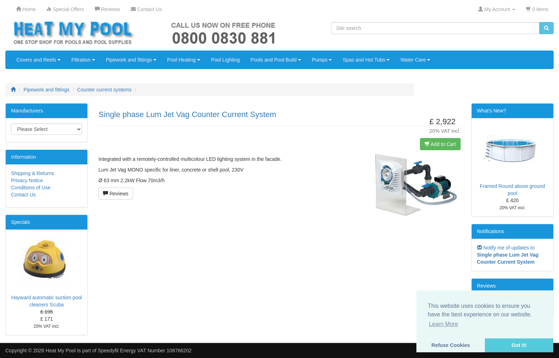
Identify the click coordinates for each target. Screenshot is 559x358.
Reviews (115, 193)
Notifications (490, 231)
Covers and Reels (38, 60)
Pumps (322, 60)
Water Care (415, 60)
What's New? (491, 111)
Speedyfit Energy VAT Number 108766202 (144, 350)
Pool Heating (183, 60)
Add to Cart (440, 144)
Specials (20, 222)
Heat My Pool (61, 350)
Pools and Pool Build (276, 60)
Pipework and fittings (131, 60)
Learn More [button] (443, 324)
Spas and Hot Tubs (366, 60)
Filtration (83, 60)
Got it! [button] (519, 345)
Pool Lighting (225, 60)
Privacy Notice (27, 180)
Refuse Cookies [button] (450, 345)
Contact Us (23, 195)
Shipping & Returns (32, 173)
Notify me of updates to (508, 255)
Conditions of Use (31, 187)
